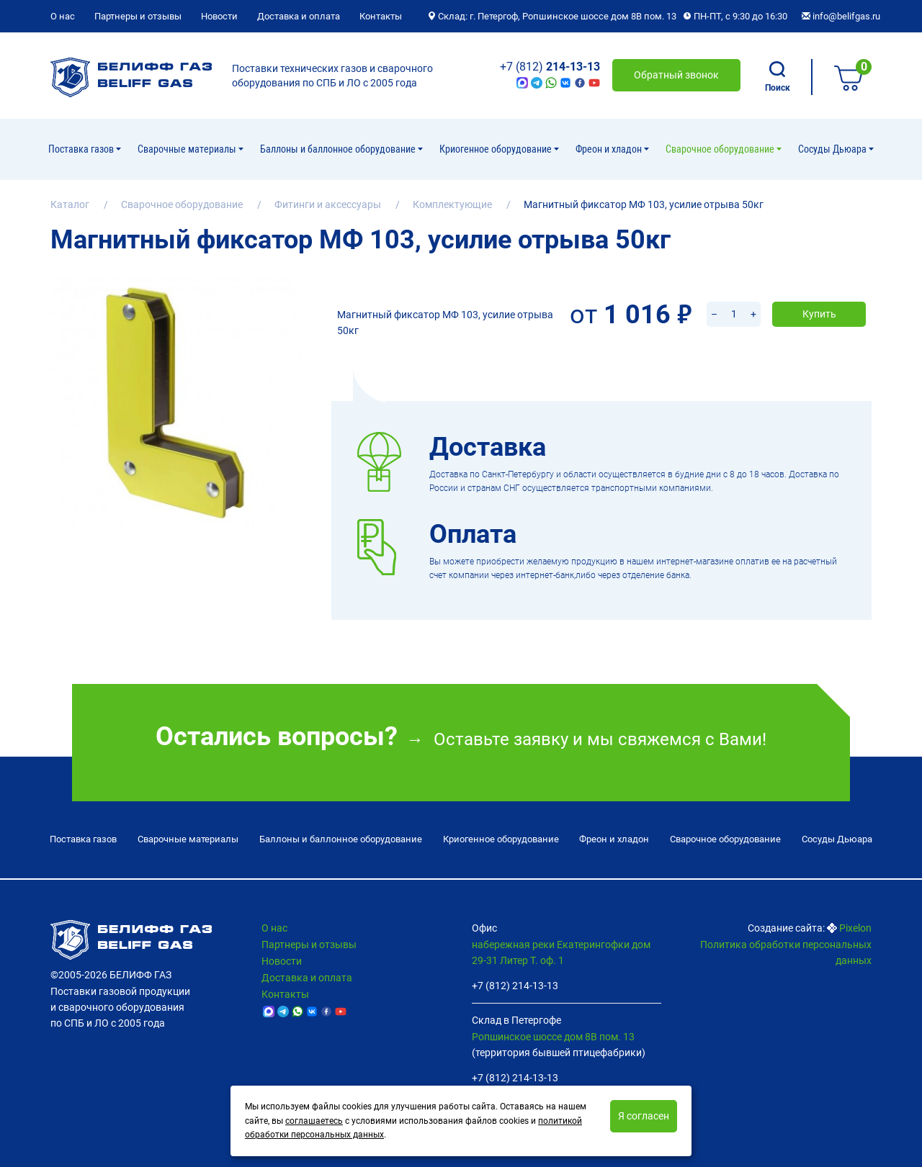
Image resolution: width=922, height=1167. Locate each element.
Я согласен (643, 1116)
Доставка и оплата (298, 16)
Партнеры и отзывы (138, 16)
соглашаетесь (314, 1121)
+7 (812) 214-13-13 (515, 982)
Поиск (777, 77)
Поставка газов (82, 149)
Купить (819, 295)
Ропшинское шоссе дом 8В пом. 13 (553, 1033)
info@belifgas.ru (841, 16)
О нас (62, 16)
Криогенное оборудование (496, 149)
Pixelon (855, 925)
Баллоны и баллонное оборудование (339, 149)
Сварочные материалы (188, 149)
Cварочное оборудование (721, 149)
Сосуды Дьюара (833, 149)
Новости (219, 16)
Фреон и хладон (610, 149)
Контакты (380, 16)
